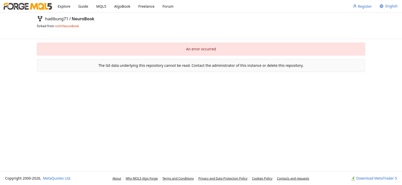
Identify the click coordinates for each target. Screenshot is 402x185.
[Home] (28, 6)
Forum (168, 6)
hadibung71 (56, 18)
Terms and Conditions (178, 178)
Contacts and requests (293, 178)
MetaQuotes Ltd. (57, 178)
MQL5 (101, 6)
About (116, 178)
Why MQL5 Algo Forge (142, 178)
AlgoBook (122, 6)
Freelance (146, 6)
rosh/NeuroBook (67, 26)
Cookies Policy (262, 178)
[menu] (387, 6)
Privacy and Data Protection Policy (222, 178)
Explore (64, 6)
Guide (83, 6)
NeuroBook (83, 18)
